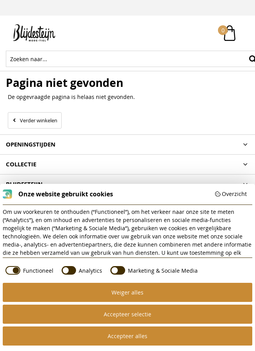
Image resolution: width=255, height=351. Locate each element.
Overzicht (230, 194)
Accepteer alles (127, 336)
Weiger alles (127, 292)
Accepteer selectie (127, 314)
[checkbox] (28, 270)
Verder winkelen (38, 120)
